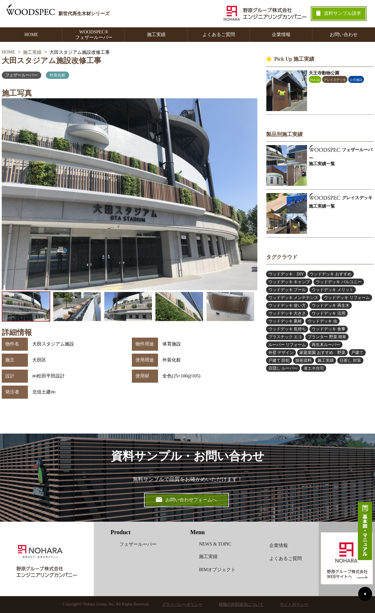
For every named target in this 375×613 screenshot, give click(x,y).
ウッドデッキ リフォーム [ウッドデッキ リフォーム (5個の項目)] (347, 297)
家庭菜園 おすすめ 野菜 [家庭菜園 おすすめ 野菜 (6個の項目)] (322, 352)
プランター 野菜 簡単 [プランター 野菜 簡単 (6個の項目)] (327, 337)
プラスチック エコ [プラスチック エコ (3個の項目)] (285, 337)
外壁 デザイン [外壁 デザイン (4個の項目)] (281, 352)
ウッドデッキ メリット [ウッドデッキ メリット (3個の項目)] (333, 290)
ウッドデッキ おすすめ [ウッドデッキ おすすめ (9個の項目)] (330, 274)
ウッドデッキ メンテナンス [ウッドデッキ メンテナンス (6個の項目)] (293, 297)
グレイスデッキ (335, 79)
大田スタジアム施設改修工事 (51, 60)
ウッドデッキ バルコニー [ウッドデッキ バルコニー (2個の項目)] (339, 282)
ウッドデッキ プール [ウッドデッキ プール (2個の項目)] (287, 290)
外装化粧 (57, 75)
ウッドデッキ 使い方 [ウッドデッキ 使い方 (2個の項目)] (287, 305)
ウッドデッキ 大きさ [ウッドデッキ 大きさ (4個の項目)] (287, 313)
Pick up (315, 79)
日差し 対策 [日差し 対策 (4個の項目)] (350, 360)
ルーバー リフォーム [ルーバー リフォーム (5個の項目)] (287, 345)
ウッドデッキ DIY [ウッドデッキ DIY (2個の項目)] (286, 274)
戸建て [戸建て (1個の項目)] (357, 352)
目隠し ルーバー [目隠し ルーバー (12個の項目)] (283, 368)
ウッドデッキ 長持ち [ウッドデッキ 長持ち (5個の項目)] (287, 329)
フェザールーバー (21, 75)
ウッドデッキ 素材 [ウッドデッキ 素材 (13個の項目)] (285, 321)
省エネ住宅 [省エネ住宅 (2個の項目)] (314, 368)
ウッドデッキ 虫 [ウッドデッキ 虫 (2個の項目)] (322, 321)
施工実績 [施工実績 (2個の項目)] (325, 360)
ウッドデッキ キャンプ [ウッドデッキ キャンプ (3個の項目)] (289, 282)
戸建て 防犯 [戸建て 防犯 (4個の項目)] (279, 360)
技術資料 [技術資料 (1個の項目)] (303, 360)
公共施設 (356, 79)
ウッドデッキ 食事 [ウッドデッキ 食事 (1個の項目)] (328, 329)
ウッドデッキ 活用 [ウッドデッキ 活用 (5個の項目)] (328, 313)
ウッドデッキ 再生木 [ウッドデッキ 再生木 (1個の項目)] (330, 305)
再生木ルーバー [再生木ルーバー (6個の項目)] (326, 345)
